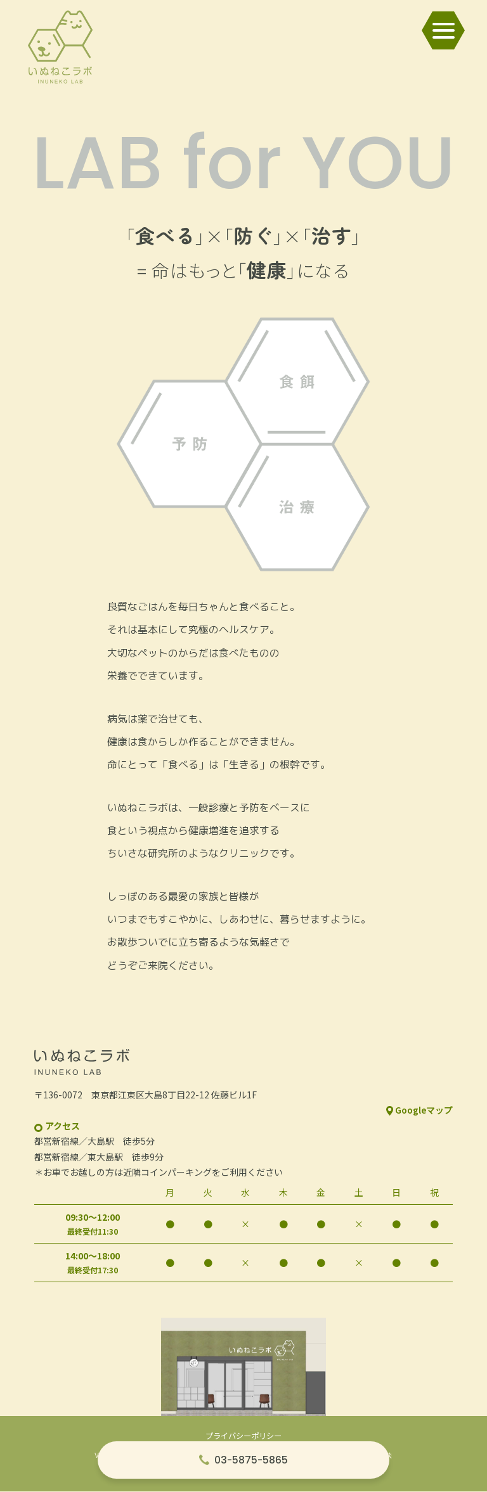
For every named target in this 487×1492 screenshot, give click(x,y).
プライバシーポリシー (243, 1437)
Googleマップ (424, 1111)
